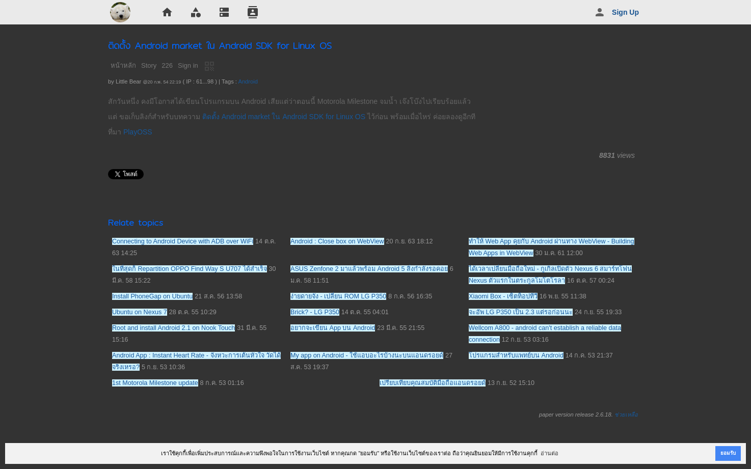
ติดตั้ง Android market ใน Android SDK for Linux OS (283, 117)
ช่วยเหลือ (626, 414)
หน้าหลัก (123, 65)
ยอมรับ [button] (728, 453)
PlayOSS (137, 132)
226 (167, 65)
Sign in (188, 65)
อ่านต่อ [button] (549, 453)
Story (148, 65)
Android (248, 81)
